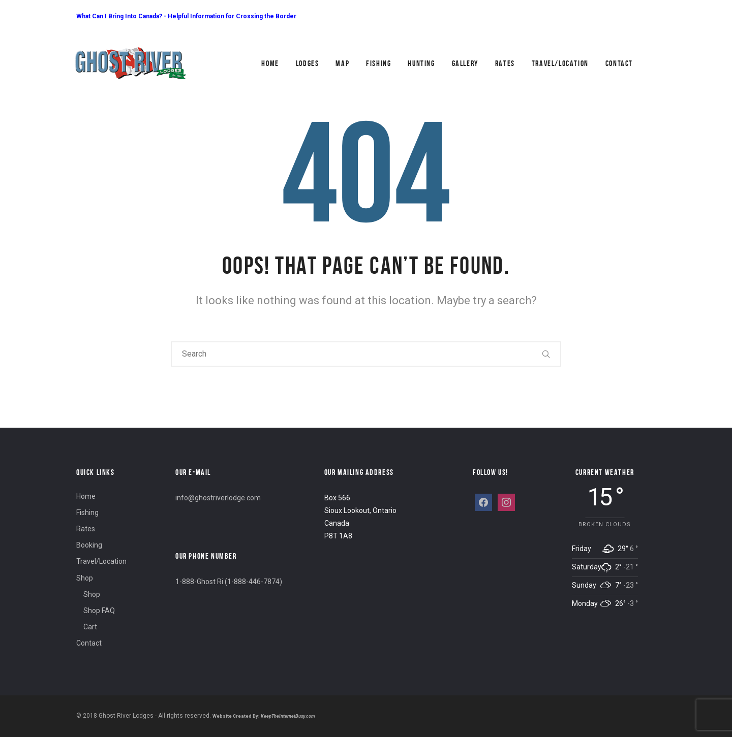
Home (270, 63)
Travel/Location (560, 63)
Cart (90, 627)
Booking (89, 545)
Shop (84, 578)
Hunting (421, 63)
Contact (619, 63)
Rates (505, 63)
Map (342, 63)
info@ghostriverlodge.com (218, 498)
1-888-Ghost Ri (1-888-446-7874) (228, 582)
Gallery (465, 63)
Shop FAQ (99, 610)
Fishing (378, 63)
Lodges (307, 63)
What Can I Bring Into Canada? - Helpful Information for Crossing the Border (186, 16)
